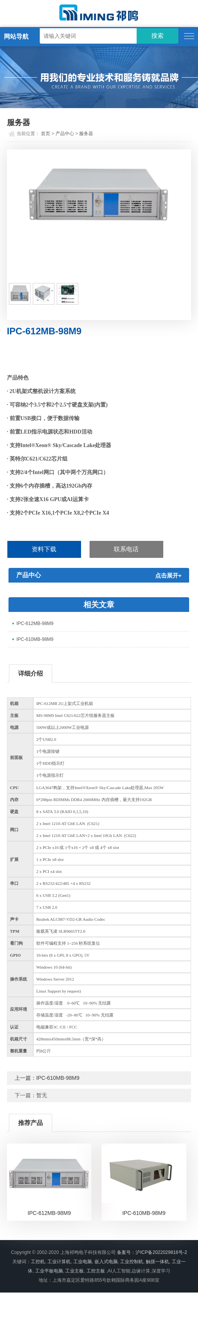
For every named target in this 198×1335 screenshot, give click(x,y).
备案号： (126, 1252)
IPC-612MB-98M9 (34, 623)
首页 (45, 133)
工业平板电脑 (49, 1271)
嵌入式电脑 (106, 1261)
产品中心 (65, 133)
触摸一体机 (157, 1261)
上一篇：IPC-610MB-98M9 (47, 1078)
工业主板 (74, 1271)
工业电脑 (82, 1261)
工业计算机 (59, 1261)
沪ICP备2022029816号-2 (161, 1252)
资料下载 (44, 549)
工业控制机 (131, 1261)
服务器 (86, 133)
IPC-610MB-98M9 (34, 639)
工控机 (38, 1261)
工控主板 (95, 1271)
